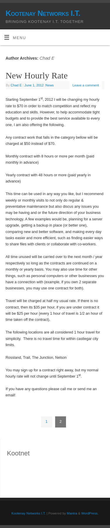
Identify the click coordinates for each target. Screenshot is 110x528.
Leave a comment (85, 85)
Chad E (47, 58)
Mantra (72, 513)
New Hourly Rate (37, 75)
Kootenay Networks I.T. (43, 13)
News (49, 85)
